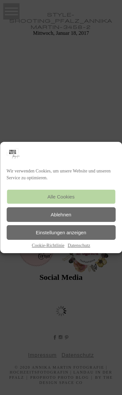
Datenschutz (79, 245)
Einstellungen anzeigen (61, 232)
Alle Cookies (61, 196)
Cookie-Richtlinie (48, 245)
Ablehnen (61, 214)
